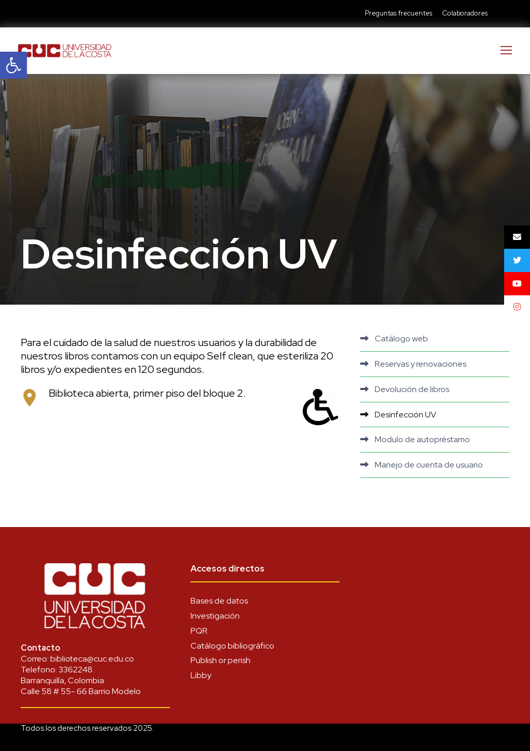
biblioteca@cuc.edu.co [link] (92, 658)
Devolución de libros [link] (412, 389)
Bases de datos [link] (219, 600)
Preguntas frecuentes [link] (398, 13)
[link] (13, 65)
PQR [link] (199, 630)
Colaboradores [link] (465, 13)
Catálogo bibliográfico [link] (232, 645)
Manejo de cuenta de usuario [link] (429, 464)
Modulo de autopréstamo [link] (422, 439)
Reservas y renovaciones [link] (420, 363)
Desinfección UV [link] (405, 414)
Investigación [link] (215, 615)
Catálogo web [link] (401, 338)
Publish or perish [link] (220, 660)
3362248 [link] (75, 669)
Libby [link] (200, 675)
